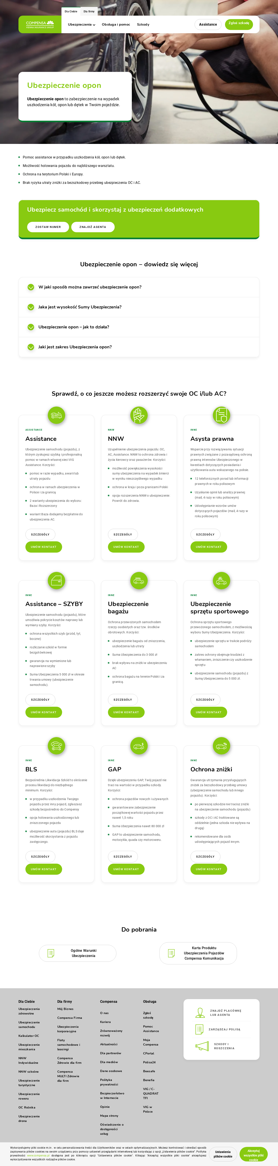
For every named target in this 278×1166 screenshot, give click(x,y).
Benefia (149, 1079)
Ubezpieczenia (81, 24)
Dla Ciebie (71, 11)
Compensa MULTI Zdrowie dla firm (68, 1079)
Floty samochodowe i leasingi (68, 1047)
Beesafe (149, 1070)
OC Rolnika (26, 1110)
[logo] (40, 24)
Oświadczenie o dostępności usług (112, 1128)
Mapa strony (109, 1115)
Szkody (143, 24)
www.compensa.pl (84, 1156)
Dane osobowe (111, 1070)
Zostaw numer (48, 224)
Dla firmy (89, 11)
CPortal (148, 1052)
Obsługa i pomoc (116, 24)
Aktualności (108, 1043)
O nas (104, 1012)
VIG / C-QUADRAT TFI (151, 1092)
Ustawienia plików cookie (208, 1153)
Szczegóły (40, 532)
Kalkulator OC (28, 1039)
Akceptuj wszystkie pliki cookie (250, 1153)
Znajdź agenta (95, 224)
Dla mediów (109, 1061)
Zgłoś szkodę (238, 24)
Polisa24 (149, 1061)
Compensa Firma (69, 1021)
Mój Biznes (65, 1012)
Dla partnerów (110, 1052)
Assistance (206, 24)
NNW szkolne (28, 1075)
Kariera (105, 1021)
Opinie (105, 1106)
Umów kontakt (44, 545)
